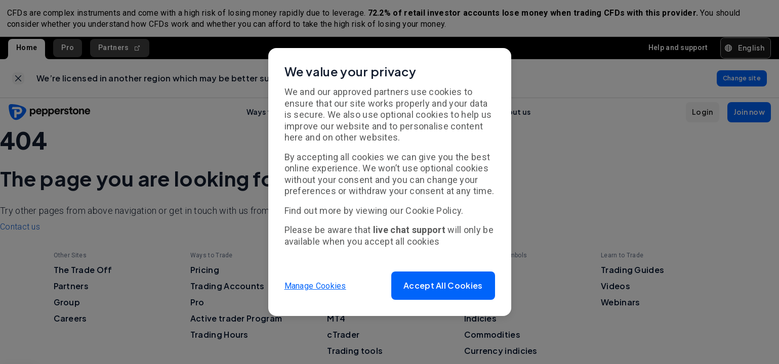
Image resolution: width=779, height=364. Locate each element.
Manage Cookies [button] (315, 285)
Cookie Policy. (434, 210)
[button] (443, 285)
